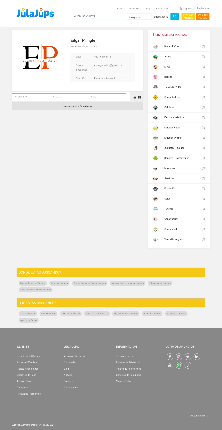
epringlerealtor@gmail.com (108, 65)
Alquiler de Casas (28, 320)
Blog (148, 8)
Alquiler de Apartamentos (126, 313)
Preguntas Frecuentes (29, 393)
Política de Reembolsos (128, 368)
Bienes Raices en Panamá (32, 283)
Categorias (23, 387)
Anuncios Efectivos (27, 362)
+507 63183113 (102, 56)
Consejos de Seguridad (128, 375)
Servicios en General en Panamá (35, 290)
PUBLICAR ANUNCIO (188, 16)
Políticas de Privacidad (128, 362)
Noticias (68, 375)
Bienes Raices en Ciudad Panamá (90, 283)
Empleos (68, 381)
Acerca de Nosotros (74, 356)
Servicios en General (176, 313)
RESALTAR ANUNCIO (203, 16)
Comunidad (70, 362)
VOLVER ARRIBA (199, 416)
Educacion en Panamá (160, 283)
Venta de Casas (27, 313)
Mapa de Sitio (123, 381)
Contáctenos (162, 8)
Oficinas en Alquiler (71, 313)
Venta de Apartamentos (97, 313)
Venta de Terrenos (152, 313)
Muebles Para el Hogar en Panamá (128, 283)
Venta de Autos (48, 313)
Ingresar (186, 8)
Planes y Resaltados (27, 368)
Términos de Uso (125, 356)
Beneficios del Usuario (29, 356)
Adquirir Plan (134, 8)
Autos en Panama (59, 283)
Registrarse (203, 8)
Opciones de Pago (26, 375)
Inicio (119, 8)
